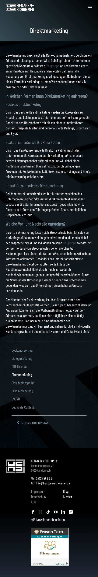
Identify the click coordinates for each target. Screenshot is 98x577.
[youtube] (56, 512)
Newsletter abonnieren (48, 519)
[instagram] (40, 512)
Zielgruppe (52, 65)
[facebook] (33, 512)
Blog (65, 491)
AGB (33, 502)
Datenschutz (38, 496)
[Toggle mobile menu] (90, 6)
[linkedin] (63, 512)
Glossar (67, 496)
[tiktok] (48, 512)
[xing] (71, 512)
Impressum (38, 491)
